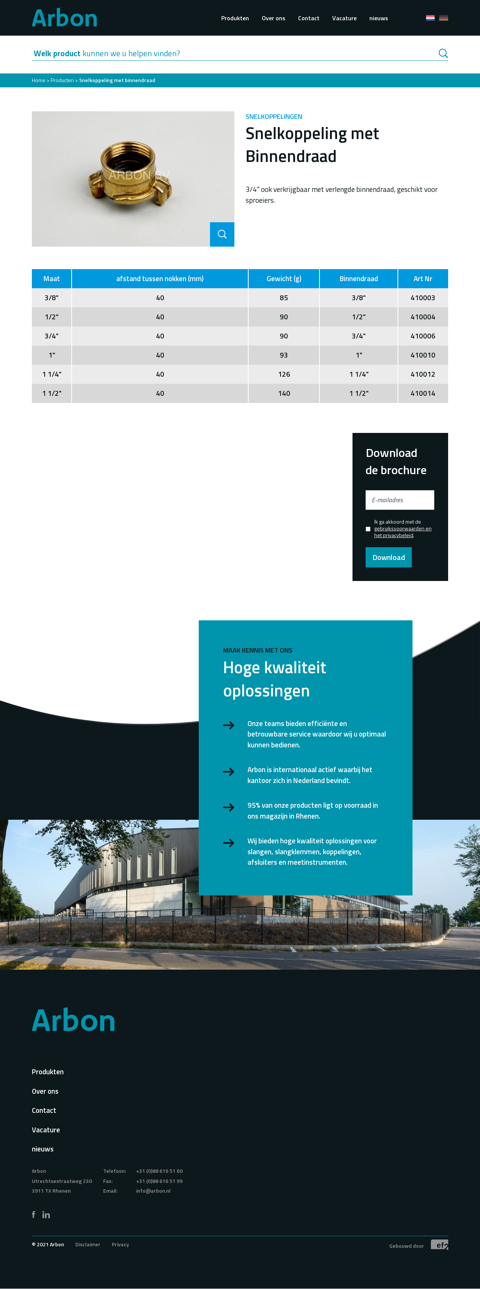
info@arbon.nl (153, 1191)
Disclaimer (87, 1244)
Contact (309, 17)
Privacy (120, 1244)
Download (388, 557)
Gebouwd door (418, 1245)
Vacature (344, 17)
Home (38, 80)
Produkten (235, 17)
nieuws (378, 17)
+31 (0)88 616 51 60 (159, 1171)
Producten (62, 80)
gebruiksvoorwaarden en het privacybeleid (403, 531)
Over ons (273, 17)
